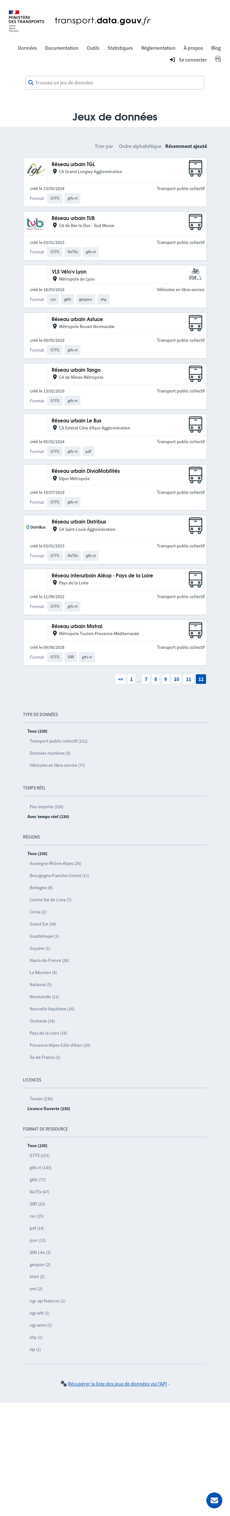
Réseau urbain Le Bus (76, 421)
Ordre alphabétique (140, 146)
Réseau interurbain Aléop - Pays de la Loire (102, 576)
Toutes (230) (41, 1099)
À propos (193, 48)
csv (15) (37, 1216)
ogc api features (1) (47, 1301)
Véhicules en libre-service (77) (57, 765)
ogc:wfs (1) (39, 1313)
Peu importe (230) (46, 806)
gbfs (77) (38, 1180)
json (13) (38, 1240)
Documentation (61, 48)
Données (27, 48)
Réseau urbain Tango (76, 370)
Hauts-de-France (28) (49, 960)
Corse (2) (38, 912)
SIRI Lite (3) (40, 1252)
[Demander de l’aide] (214, 1500)
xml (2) (36, 1289)
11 (188, 679)
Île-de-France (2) (45, 1057)
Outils (93, 48)
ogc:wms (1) (41, 1325)
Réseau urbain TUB (73, 218)
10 (176, 679)
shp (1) (36, 1337)
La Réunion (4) (43, 972)
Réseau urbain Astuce (77, 319)
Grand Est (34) (43, 924)
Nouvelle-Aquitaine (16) (52, 1009)
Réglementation (158, 48)
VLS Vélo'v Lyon (69, 272)
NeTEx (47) (39, 1192)
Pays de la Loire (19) (48, 1033)
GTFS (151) (40, 1155)
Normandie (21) (44, 997)
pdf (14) (37, 1228)
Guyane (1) (40, 948)
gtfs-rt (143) (40, 1167)
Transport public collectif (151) (58, 741)
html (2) (37, 1276)
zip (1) (35, 1349)
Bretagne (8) (41, 887)
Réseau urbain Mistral (77, 626)
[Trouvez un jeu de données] (115, 83)
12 (201, 679)
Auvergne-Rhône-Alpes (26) (55, 863)
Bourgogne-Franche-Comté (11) (59, 875)
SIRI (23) (37, 1204)
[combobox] (115, 83)
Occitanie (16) (42, 1021)
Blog (216, 48)
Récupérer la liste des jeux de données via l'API (117, 1384)
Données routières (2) (50, 753)
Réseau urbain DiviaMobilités (86, 471)
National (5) (41, 984)
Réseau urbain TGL (73, 164)
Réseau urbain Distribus (79, 522)
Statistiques (120, 48)
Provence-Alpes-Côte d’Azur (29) (60, 1045)
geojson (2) (40, 1264)
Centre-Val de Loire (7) (50, 900)
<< (120, 679)
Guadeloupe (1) (44, 936)
